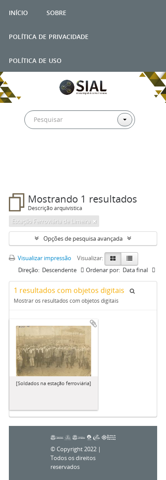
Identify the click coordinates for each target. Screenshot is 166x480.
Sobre (56, 12)
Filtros (28, 175)
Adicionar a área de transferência (93, 323)
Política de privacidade (49, 36)
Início (18, 12)
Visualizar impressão (40, 258)
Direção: (28, 270)
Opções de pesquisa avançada (83, 238)
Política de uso (35, 60)
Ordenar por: (103, 270)
